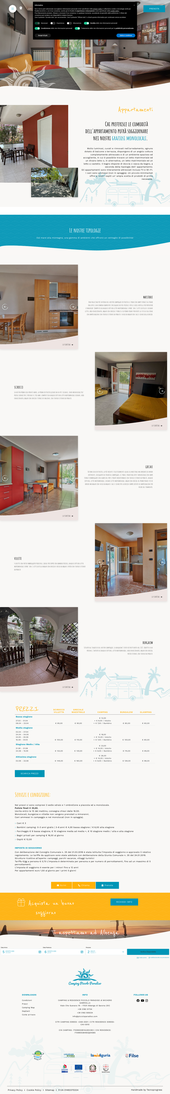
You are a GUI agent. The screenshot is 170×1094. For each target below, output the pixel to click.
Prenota (107, 885)
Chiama (83, 885)
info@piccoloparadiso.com (85, 1016)
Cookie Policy (34, 1090)
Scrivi (61, 885)
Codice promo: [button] (142, 957)
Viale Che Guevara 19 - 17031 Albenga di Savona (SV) (85, 1006)
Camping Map (28, 1008)
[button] (22, 952)
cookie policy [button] (114, 11)
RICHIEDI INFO (124, 902)
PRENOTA (154, 8)
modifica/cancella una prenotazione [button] (159, 957)
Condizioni (27, 1000)
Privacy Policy (15, 1090)
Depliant (26, 1011)
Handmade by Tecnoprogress (146, 1090)
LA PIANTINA (67, 344)
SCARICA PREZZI (30, 773)
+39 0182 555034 (85, 1013)
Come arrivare (28, 1015)
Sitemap (49, 1090)
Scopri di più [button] (42, 35)
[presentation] (5, 307)
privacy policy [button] (97, 9)
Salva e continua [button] (126, 35)
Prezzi (25, 1004)
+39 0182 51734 (85, 1009)
